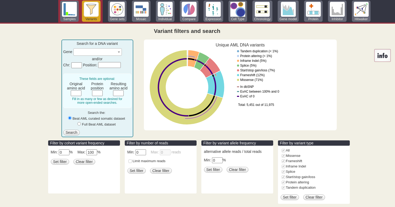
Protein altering (297, 182)
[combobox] (97, 52)
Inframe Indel (296, 166)
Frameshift (294, 161)
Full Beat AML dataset (99, 124)
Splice (290, 172)
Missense (293, 156)
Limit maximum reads (149, 161)
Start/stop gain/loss (300, 177)
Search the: (97, 113)
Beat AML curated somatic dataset (99, 118)
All (288, 150)
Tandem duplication (301, 187)
